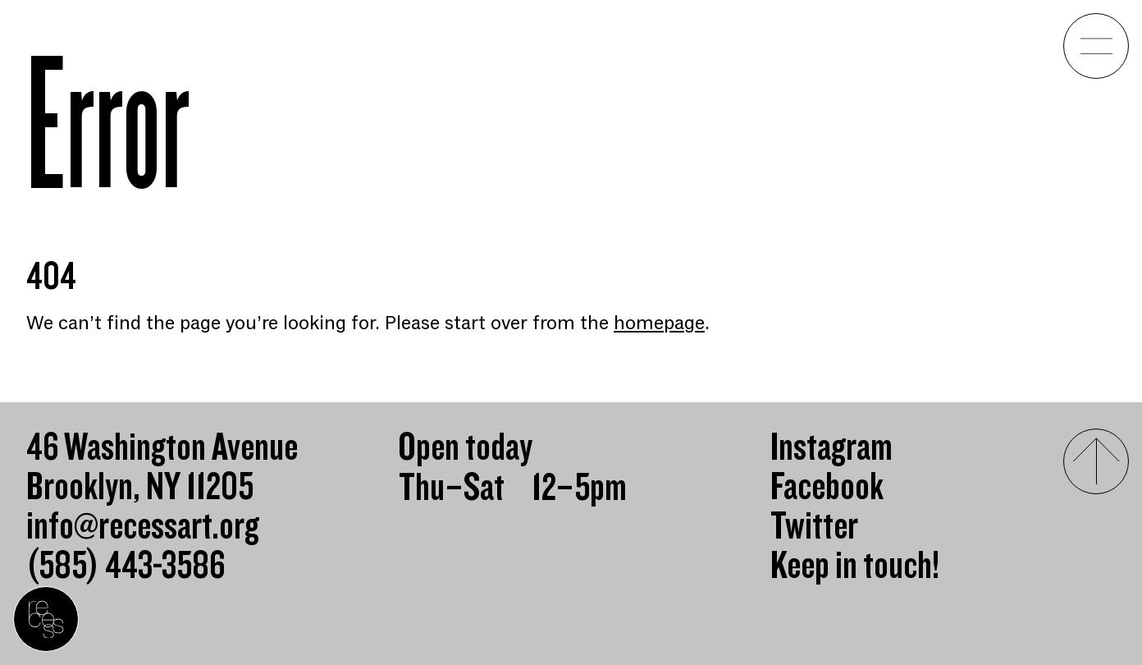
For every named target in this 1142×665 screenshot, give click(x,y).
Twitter (814, 527)
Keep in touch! (854, 566)
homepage (659, 323)
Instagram (831, 448)
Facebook (827, 487)
